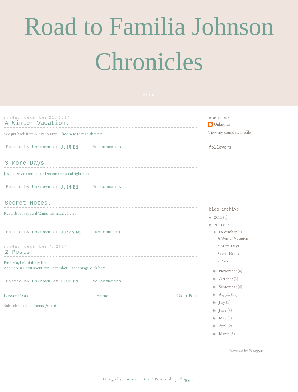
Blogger (255, 351)
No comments (106, 147)
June (223, 310)
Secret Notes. (28, 203)
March (224, 334)
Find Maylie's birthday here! (26, 262)
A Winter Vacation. (37, 123)
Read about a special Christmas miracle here (39, 213)
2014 (218, 225)
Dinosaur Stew (137, 379)
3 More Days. (26, 163)
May (223, 318)
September (228, 287)
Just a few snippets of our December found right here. (47, 173)
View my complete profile (229, 132)
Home (149, 95)
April (223, 326)
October (226, 278)
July (222, 302)
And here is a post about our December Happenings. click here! (55, 268)
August (225, 294)
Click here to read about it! (81, 134)
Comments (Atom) (40, 305)
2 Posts (17, 252)
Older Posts (187, 296)
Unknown (222, 124)
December (228, 232)
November (228, 271)
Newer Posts (16, 296)
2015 (218, 217)
